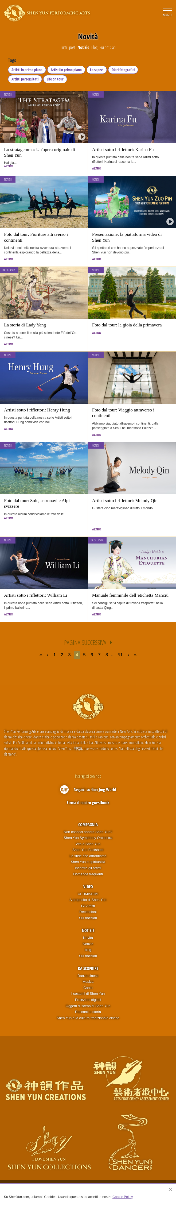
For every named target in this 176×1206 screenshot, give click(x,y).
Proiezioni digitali (88, 1000)
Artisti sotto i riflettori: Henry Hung (37, 410)
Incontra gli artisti (88, 868)
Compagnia (88, 824)
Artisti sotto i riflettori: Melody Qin (125, 500)
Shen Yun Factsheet (88, 850)
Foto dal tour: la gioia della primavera (127, 324)
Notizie (8, 94)
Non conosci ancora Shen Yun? (88, 832)
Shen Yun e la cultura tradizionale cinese (88, 1018)
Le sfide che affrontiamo (88, 856)
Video (88, 886)
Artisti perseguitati (24, 79)
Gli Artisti (88, 906)
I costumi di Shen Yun (88, 994)
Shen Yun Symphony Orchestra (88, 838)
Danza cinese (88, 976)
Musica (88, 982)
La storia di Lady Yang (25, 324)
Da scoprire (9, 270)
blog (88, 950)
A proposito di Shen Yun (88, 900)
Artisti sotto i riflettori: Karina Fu (123, 149)
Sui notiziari (88, 918)
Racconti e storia (88, 1012)
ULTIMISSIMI (88, 894)
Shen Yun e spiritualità (88, 862)
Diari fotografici (123, 69)
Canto (88, 988)
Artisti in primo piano (26, 69)
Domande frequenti (88, 874)
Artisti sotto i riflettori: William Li (35, 595)
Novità (88, 938)
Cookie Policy (122, 1196)
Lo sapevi (96, 69)
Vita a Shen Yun (88, 844)
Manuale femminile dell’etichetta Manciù (130, 595)
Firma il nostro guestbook (88, 803)
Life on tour (55, 79)
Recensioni (87, 912)
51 (120, 654)
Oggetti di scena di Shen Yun (88, 1006)
